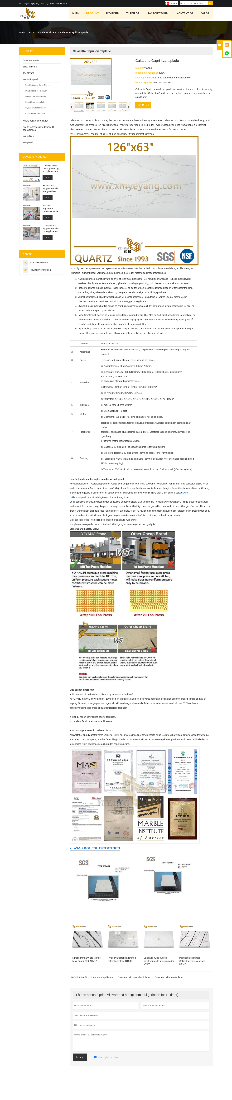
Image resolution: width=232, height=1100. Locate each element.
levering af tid (142, 77)
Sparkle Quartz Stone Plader (37, 85)
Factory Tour (158, 13)
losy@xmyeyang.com (34, 3)
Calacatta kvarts (48, 32)
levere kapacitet (144, 82)
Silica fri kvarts (30, 67)
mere (47, 177)
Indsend (80, 1076)
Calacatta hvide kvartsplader (169, 996)
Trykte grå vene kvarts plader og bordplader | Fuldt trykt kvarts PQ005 (52, 169)
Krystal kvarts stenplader (35, 108)
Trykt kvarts (28, 73)
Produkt (92, 13)
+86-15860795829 (58, 3)
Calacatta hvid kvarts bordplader (134, 996)
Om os (205, 13)
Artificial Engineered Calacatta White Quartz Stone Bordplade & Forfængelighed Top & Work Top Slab (50, 209)
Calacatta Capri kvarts (102, 996)
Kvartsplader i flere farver (36, 91)
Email (143, 105)
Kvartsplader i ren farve (35, 114)
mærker (139, 68)
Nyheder (112, 13)
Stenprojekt (28, 143)
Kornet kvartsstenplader (35, 102)
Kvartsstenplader (31, 79)
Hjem (76, 13)
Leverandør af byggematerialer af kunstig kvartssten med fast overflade (52, 229)
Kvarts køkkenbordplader (35, 121)
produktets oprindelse (147, 73)
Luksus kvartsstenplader (35, 97)
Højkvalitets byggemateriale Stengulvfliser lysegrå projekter (51, 189)
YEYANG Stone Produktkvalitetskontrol (95, 867)
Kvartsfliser (28, 136)
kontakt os (185, 13)
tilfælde (133, 13)
